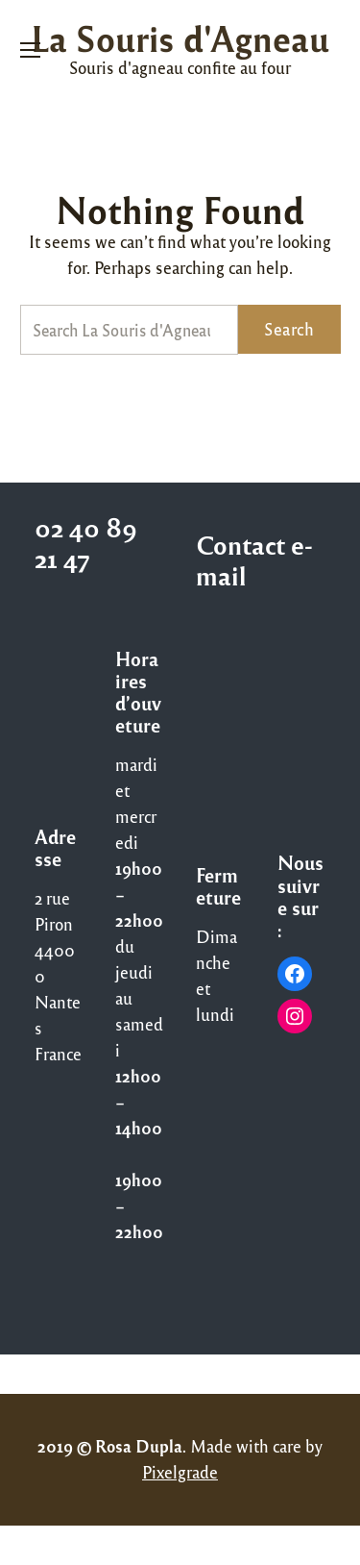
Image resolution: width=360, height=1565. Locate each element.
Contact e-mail (254, 559)
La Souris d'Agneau (180, 37)
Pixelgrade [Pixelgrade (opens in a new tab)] (180, 1471)
